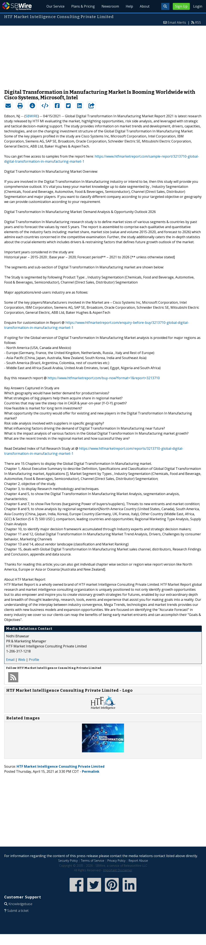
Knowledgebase (20, 904)
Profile (34, 659)
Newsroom (110, 6)
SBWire (17, 6)
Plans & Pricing (83, 6)
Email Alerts (177, 22)
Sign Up (181, 6)
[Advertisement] (103, 55)
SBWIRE (31, 116)
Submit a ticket (18, 910)
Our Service (55, 6)
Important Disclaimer (117, 870)
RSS (198, 22)
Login (197, 6)
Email (10, 659)
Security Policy (68, 861)
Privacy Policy (116, 861)
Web (21, 659)
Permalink (90, 771)
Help (129, 6)
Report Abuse (138, 861)
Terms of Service (92, 861)
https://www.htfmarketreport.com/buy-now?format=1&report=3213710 (104, 378)
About (144, 6)
